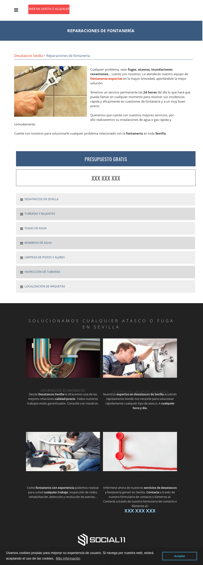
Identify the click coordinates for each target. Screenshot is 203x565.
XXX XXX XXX (106, 178)
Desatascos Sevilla (28, 55)
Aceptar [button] (179, 556)
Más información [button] (68, 558)
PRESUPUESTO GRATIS (106, 159)
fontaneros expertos (106, 79)
